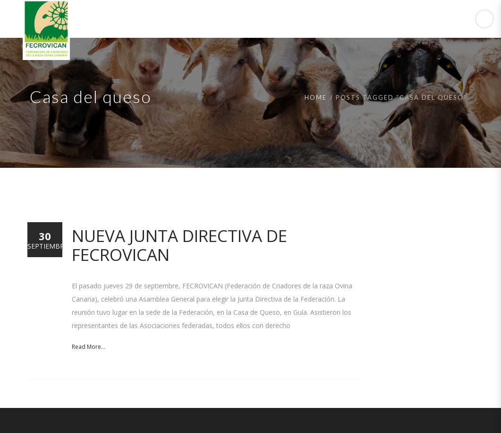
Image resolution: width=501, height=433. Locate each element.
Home (316, 97)
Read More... (88, 347)
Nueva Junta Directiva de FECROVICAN (179, 245)
